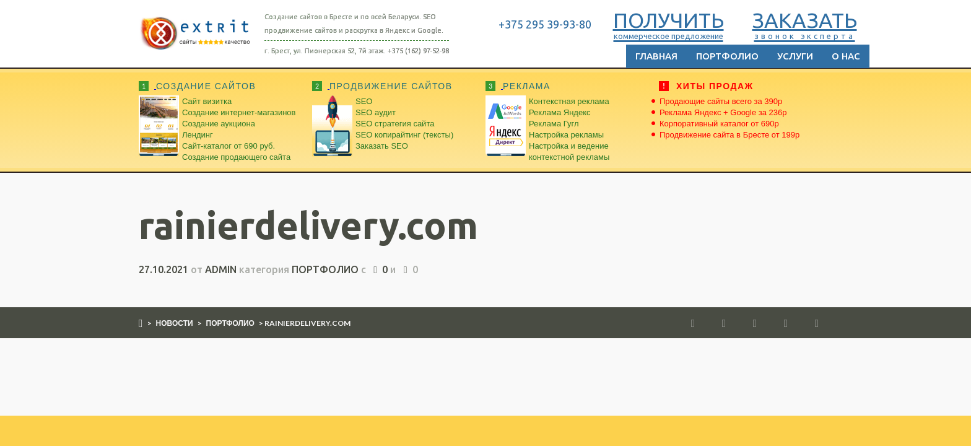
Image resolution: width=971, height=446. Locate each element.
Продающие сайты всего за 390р (721, 101)
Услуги (795, 56)
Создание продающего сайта (236, 157)
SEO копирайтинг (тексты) (404, 134)
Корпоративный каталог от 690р (719, 123)
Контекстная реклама (569, 101)
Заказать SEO (381, 146)
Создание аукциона (218, 123)
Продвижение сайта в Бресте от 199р (729, 134)
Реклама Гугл (553, 123)
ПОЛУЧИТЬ (668, 24)
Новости (174, 323)
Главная (656, 56)
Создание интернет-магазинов (238, 112)
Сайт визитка (207, 101)
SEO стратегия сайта (394, 123)
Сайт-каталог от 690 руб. (228, 146)
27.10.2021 (163, 269)
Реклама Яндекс (559, 112)
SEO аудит (375, 112)
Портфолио (727, 56)
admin (221, 269)
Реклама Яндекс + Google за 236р (723, 112)
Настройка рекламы (566, 134)
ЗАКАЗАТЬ (804, 24)
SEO (363, 101)
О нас (846, 56)
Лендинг (197, 134)
